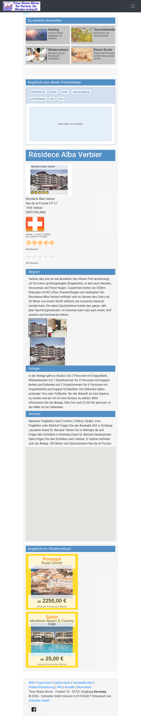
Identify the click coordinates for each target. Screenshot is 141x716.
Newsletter (84, 687)
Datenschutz (62, 682)
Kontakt (70, 687)
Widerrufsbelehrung (41, 687)
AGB (31, 682)
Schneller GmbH (39, 700)
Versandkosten (83, 682)
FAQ (59, 687)
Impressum (44, 682)
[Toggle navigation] (133, 6)
